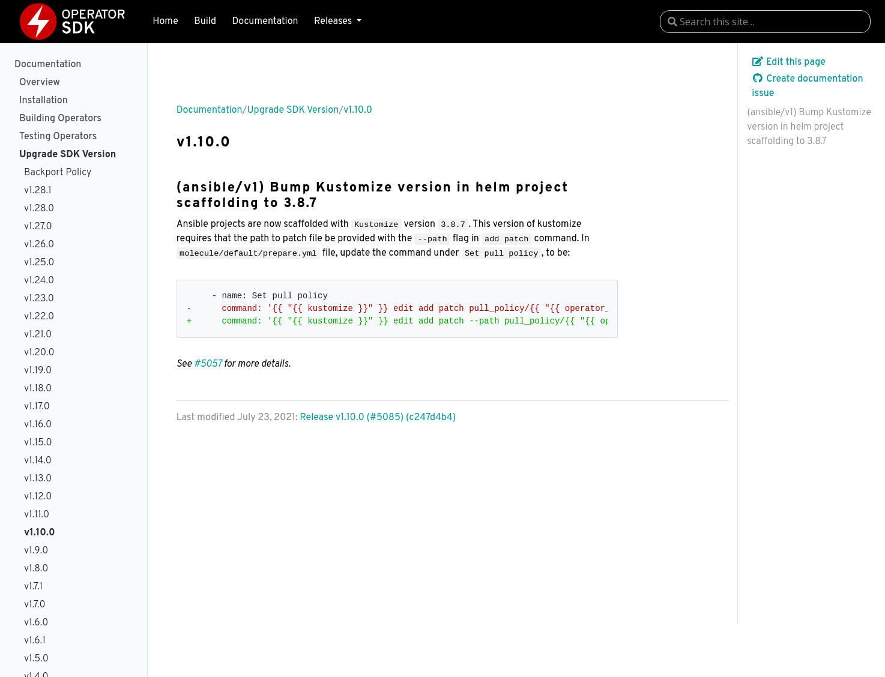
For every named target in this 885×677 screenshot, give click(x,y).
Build (205, 22)
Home (165, 22)
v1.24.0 (39, 281)
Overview (39, 83)
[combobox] (765, 21)
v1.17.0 (37, 407)
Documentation (265, 22)
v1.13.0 (38, 479)
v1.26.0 (39, 245)
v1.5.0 (36, 659)
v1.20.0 (39, 353)
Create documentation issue (807, 86)
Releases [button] (334, 22)
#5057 (208, 364)
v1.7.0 (35, 605)
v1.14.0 (38, 461)
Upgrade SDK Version (67, 155)
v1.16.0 (38, 425)
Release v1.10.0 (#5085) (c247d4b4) (378, 418)
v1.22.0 (39, 317)
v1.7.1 (33, 587)
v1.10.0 (39, 533)
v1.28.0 (39, 209)
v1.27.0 (38, 227)
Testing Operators (58, 137)
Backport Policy (57, 173)
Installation (43, 101)
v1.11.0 (36, 515)
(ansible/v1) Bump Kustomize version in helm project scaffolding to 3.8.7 (809, 127)
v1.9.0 (36, 551)
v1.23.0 (39, 299)
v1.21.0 (38, 335)
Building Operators (60, 119)
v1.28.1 (38, 191)
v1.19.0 (38, 371)
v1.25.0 (39, 263)
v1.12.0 (38, 497)
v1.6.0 (36, 623)
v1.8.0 (36, 569)
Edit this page (789, 62)
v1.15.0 (38, 443)
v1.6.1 (35, 641)
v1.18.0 (38, 389)
